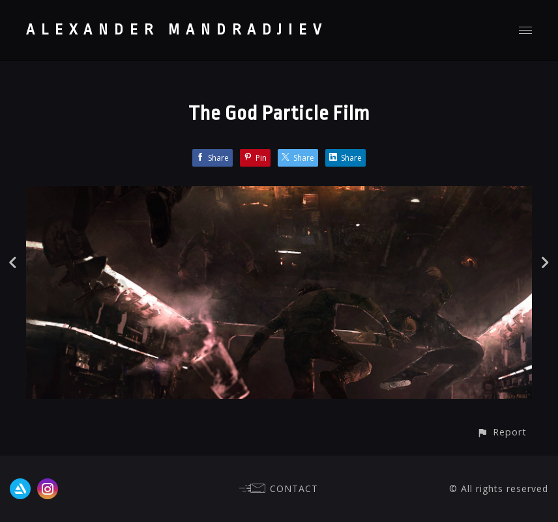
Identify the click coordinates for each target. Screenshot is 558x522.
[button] (501, 432)
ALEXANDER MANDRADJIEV (177, 29)
